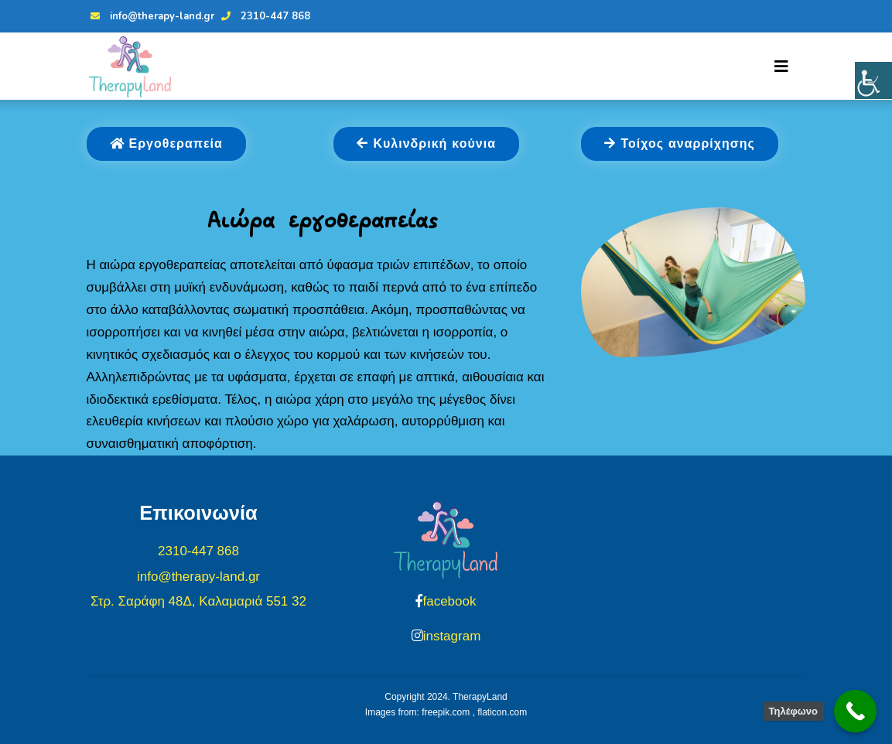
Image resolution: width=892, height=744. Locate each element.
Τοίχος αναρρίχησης (679, 143)
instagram (452, 636)
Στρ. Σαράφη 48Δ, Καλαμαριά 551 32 (198, 601)
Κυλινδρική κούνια (426, 143)
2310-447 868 (263, 16)
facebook (449, 601)
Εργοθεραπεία (166, 143)
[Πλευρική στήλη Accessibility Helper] (873, 80)
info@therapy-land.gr (150, 16)
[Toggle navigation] (781, 66)
